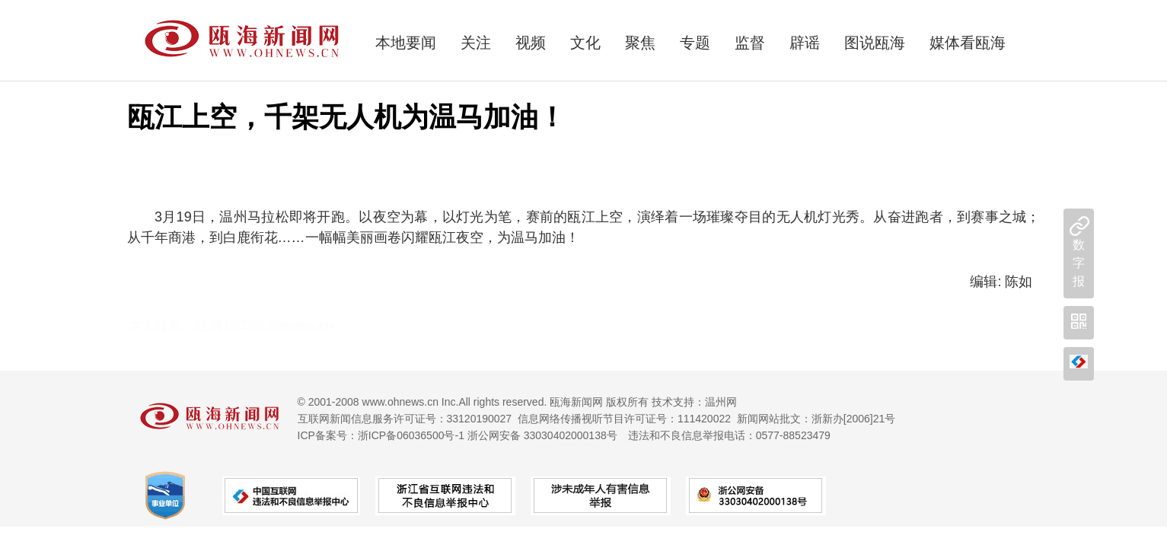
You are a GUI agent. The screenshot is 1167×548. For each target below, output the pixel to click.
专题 (695, 42)
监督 (750, 42)
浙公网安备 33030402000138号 (542, 435)
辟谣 (804, 42)
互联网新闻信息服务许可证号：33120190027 (405, 419)
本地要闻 (405, 42)
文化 (585, 42)
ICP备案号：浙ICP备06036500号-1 (381, 435)
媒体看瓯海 (967, 42)
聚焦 (640, 42)
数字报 (1079, 263)
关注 (476, 42)
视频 (530, 42)
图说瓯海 (874, 42)
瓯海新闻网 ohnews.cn (264, 325)
